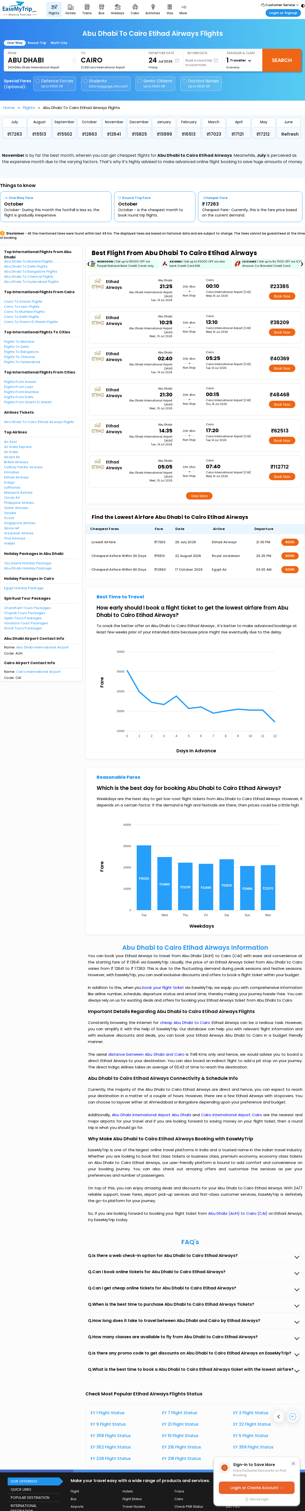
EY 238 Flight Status (111, 1458)
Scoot (9, 518)
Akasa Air (12, 457)
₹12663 (89, 134)
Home (9, 107)
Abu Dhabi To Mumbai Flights (28, 261)
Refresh (290, 134)
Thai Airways (14, 538)
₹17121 (238, 134)
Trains (179, 1491)
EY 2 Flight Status (250, 1413)
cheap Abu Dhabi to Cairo (185, 1022)
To (83, 53)
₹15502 (64, 134)
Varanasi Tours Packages (26, 623)
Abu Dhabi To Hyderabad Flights (31, 281)
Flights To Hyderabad (22, 362)
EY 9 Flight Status (108, 1424)
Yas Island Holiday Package (27, 563)
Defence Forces (54, 83)
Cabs (178, 1499)
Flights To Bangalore (21, 351)
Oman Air (12, 497)
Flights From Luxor (19, 386)
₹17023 (214, 134)
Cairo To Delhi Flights (21, 316)
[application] (195, 692)
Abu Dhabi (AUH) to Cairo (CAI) (238, 1213)
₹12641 (114, 134)
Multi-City (59, 43)
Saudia (10, 512)
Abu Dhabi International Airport (42, 647)
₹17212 (263, 134)
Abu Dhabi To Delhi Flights (26, 266)
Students (105, 83)
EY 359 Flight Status (253, 1447)
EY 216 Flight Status (181, 1447)
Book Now (282, 296)
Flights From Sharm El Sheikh (28, 402)
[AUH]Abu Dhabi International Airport (33, 67)
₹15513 (39, 134)
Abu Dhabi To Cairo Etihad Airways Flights (39, 421)
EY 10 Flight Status (180, 1436)
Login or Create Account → (256, 1487)
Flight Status (132, 1499)
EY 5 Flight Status (250, 1436)
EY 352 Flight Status (111, 1447)
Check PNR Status (188, 1506)
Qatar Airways (16, 507)
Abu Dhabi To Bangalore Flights (30, 271)
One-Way (15, 43)
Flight (75, 1491)
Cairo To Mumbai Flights (24, 311)
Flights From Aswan (20, 381)
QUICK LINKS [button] (21, 1489)
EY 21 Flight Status (180, 1424)
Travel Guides (134, 1506)
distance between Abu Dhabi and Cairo (147, 1054)
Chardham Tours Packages (27, 607)
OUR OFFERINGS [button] (24, 1481)
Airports (77, 1506)
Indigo (9, 482)
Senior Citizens (155, 83)
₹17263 (14, 134)
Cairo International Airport (38, 671)
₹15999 (164, 134)
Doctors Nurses (200, 83)
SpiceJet (11, 528)
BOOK (290, 542)
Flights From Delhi (19, 397)
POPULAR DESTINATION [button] (30, 1497)
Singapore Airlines (20, 523)
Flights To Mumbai (19, 341)
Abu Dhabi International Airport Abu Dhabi (152, 1114)
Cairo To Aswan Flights (23, 301)
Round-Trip (37, 43)
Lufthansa (12, 487)
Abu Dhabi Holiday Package (28, 568)
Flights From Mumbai (21, 392)
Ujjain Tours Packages (23, 618)
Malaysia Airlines (18, 492)
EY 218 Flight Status (181, 1458)
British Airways (16, 462)
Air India (11, 451)
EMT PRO (233, 1506)
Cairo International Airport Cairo (232, 1114)
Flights (29, 107)
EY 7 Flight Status (179, 1413)
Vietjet (9, 543)
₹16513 (189, 134)
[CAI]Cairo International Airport (103, 67)
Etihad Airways (16, 477)
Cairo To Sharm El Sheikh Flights (31, 321)
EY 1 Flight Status (108, 1413)
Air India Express (18, 446)
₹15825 (139, 134)
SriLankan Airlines (19, 533)
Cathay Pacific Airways (23, 467)
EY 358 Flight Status (111, 1436)
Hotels (128, 1491)
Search (282, 60)
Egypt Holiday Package (23, 588)
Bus (74, 1499)
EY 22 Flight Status (252, 1424)
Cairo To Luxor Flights (22, 306)
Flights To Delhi (16, 346)
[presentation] (278, 1416)
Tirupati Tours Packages (24, 613)
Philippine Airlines (19, 502)
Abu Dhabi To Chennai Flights (28, 276)
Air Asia (10, 441)
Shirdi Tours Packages (23, 628)
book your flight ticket (163, 987)
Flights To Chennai (19, 356)
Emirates (11, 472)
